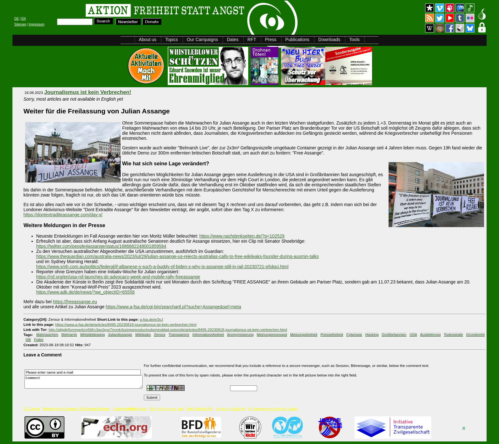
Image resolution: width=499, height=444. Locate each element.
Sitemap (20, 24)
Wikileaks (143, 335)
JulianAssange (120, 335)
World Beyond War (199, 409)
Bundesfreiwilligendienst (130, 409)
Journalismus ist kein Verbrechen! (87, 92)
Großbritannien (394, 335)
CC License (32, 409)
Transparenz (179, 335)
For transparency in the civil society (273, 409)
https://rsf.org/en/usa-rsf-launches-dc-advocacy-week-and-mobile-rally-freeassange (118, 276)
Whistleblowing (92, 335)
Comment (85, 382)
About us (147, 39)
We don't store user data (167, 409)
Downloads (329, 39)
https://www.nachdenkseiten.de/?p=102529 (242, 236)
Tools (354, 39)
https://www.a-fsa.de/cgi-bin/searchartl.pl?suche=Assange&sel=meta (173, 306)
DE (16, 18)
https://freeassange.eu (75, 301)
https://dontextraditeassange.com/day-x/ (63, 214)
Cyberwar (354, 335)
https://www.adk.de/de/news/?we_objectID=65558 (85, 292)
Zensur (159, 335)
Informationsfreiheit (208, 335)
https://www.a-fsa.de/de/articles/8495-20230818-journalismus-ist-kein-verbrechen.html (125, 324)
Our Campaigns (202, 39)
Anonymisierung (240, 335)
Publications (297, 39)
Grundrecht (475, 335)
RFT (252, 39)
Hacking (372, 335)
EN (23, 18)
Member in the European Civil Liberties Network (76, 409)
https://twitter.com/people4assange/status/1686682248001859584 (101, 246)
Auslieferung (430, 335)
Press (271, 39)
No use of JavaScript (230, 409)
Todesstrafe (453, 335)
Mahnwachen (47, 335)
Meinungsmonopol (272, 335)
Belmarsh (69, 335)
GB (28, 340)
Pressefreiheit (331, 335)
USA (413, 335)
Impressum (36, 24)
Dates (233, 39)
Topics (171, 39)
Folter (39, 340)
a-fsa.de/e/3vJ (151, 319)
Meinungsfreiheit (304, 335)
